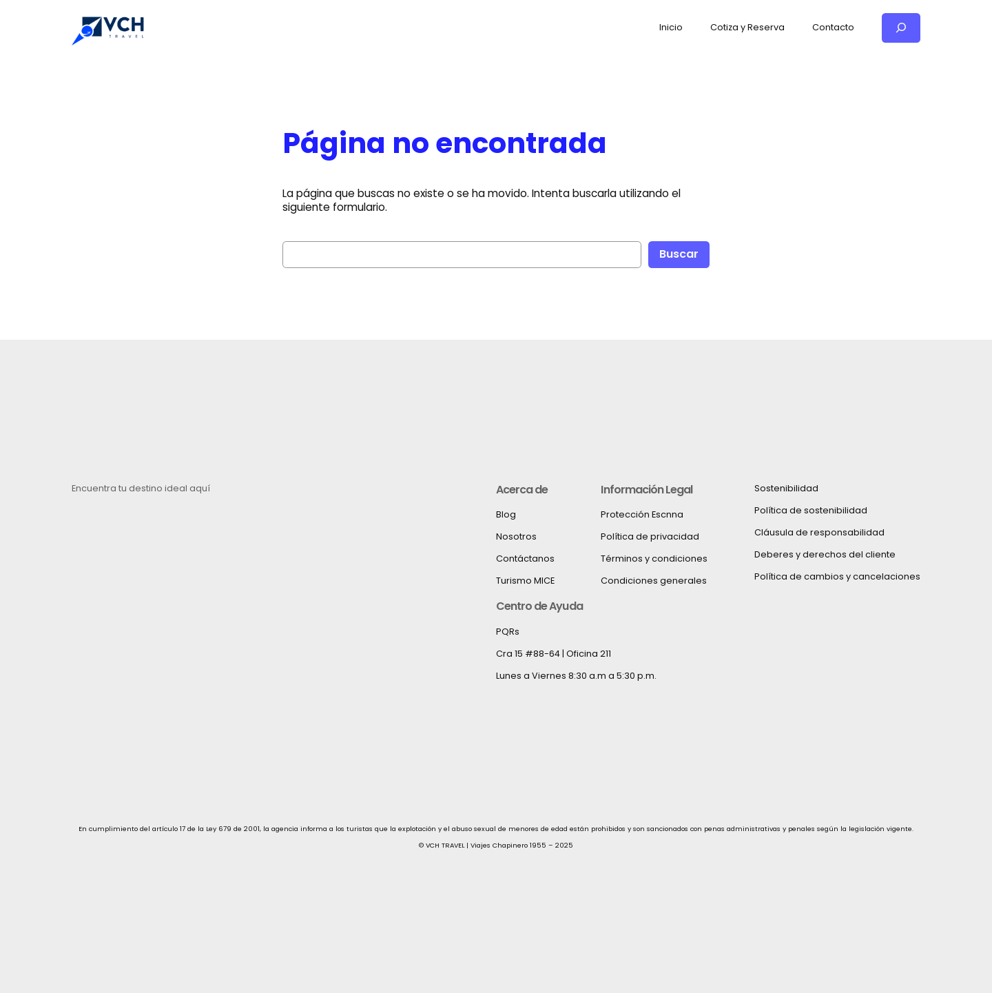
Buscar (679, 254)
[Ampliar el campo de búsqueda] (901, 28)
